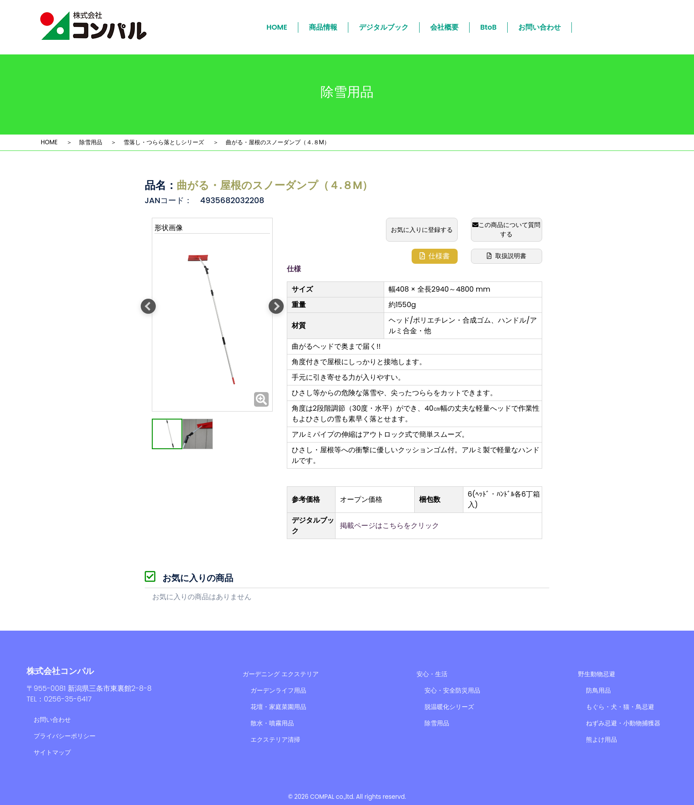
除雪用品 (90, 142)
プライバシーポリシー (65, 736)
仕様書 (435, 256)
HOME (276, 27)
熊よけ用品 (601, 739)
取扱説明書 (506, 255)
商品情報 (323, 27)
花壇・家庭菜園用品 (278, 706)
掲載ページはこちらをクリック (389, 525)
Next (276, 306)
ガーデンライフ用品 (278, 690)
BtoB (488, 27)
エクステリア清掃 (275, 739)
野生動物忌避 (596, 674)
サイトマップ (52, 752)
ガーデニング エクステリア (281, 674)
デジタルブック (384, 27)
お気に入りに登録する (422, 229)
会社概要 (444, 27)
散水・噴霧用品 (272, 723)
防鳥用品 (598, 690)
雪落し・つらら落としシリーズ (163, 142)
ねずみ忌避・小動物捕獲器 (623, 723)
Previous (148, 306)
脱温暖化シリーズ (449, 706)
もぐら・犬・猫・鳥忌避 (620, 706)
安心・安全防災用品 (452, 690)
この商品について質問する (506, 229)
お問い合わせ (539, 27)
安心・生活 (431, 674)
